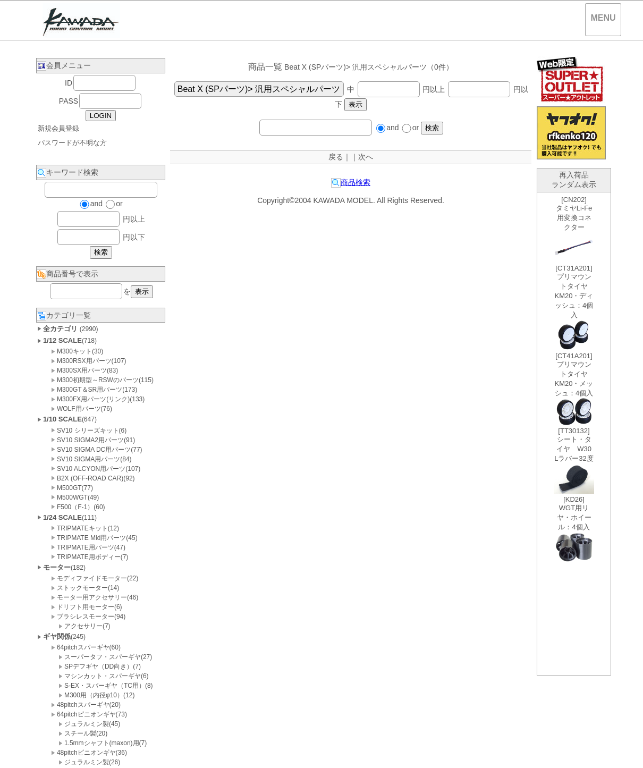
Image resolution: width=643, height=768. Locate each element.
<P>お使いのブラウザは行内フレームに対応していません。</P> (573, 434)
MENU (602, 17)
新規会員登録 (58, 128)
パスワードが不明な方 (72, 143)
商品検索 (350, 182)
